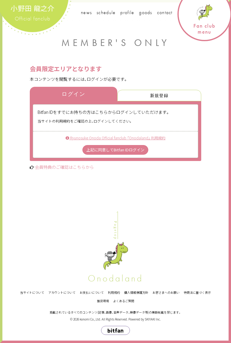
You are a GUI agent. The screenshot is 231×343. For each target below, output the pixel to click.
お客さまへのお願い (166, 292)
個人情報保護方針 (136, 292)
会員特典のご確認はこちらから (64, 167)
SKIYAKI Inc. (153, 319)
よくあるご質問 (123, 301)
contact (165, 12)
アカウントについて (61, 292)
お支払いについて (92, 292)
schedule (106, 12)
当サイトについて (32, 292)
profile (127, 12)
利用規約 (114, 292)
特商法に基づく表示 (197, 292)
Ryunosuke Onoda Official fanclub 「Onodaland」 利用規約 (115, 137)
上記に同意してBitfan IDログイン (115, 150)
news (86, 12)
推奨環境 (103, 301)
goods (145, 12)
